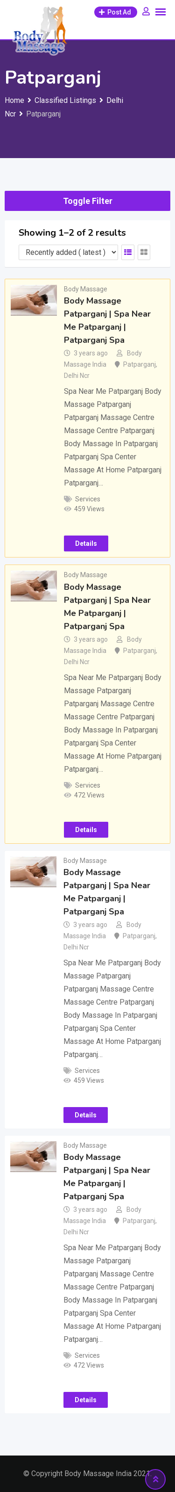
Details (86, 543)
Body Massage (85, 289)
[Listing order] (68, 252)
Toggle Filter (87, 201)
